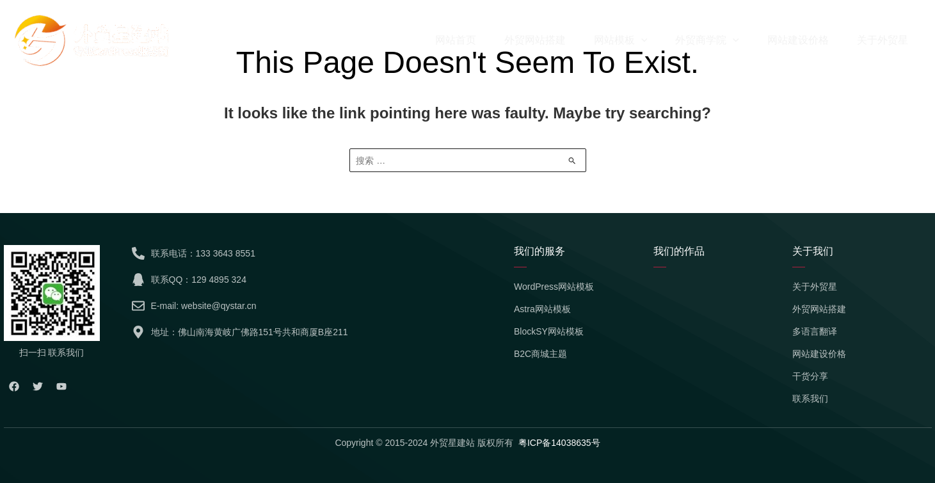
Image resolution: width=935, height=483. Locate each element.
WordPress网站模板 (554, 286)
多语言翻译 (814, 331)
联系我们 (810, 398)
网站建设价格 (819, 354)
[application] (641, 40)
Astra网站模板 (542, 309)
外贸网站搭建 (819, 309)
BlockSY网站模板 (549, 331)
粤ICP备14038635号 (559, 443)
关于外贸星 (814, 286)
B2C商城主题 (540, 354)
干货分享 (810, 376)
